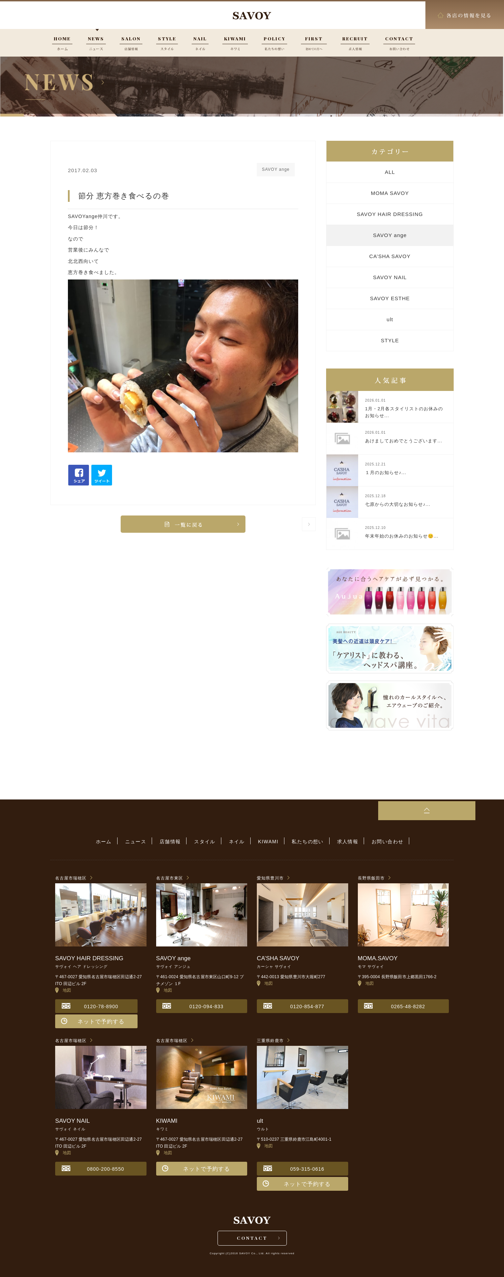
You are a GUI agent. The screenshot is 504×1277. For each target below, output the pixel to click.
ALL (390, 172)
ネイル (237, 841)
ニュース (141, 841)
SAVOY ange (390, 235)
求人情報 (341, 841)
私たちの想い (304, 841)
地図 (63, 989)
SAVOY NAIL (390, 277)
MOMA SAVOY (390, 193)
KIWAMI (266, 841)
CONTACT (252, 1238)
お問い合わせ (379, 841)
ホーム (112, 841)
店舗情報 (174, 841)
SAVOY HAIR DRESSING (390, 214)
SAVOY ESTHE (390, 298)
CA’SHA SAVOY (390, 256)
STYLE (390, 340)
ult (390, 319)
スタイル (207, 841)
